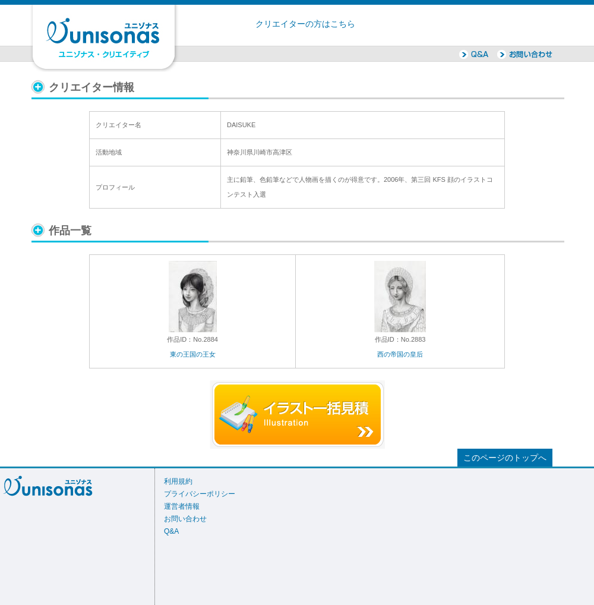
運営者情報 (182, 506)
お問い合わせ (185, 519)
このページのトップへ (504, 457)
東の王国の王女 (193, 354)
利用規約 (178, 481)
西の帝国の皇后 (400, 354)
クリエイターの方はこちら (305, 24)
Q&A (171, 531)
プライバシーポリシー (199, 494)
